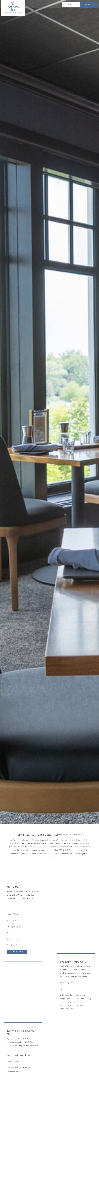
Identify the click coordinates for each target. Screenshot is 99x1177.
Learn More (17, 952)
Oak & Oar (13, 840)
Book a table (71, 4)
